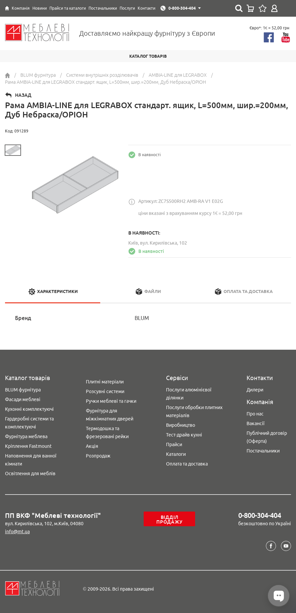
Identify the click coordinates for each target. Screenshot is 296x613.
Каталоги (176, 454)
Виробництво (180, 425)
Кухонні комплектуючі (29, 409)
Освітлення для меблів (30, 473)
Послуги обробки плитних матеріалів (194, 411)
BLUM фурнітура (23, 389)
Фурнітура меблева (26, 436)
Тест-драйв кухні (184, 434)
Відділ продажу (169, 520)
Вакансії (256, 423)
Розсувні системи (105, 391)
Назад (23, 95)
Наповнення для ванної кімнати (30, 460)
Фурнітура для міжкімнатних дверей (109, 414)
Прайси (174, 444)
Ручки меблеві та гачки (111, 401)
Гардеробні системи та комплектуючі (29, 422)
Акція (92, 446)
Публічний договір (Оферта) (267, 437)
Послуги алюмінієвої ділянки (188, 393)
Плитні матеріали (105, 381)
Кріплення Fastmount (28, 446)
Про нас (255, 413)
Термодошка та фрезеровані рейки (107, 432)
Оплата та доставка (187, 464)
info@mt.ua (17, 531)
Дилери (255, 389)
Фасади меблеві (22, 399)
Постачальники (263, 450)
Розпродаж (98, 455)
